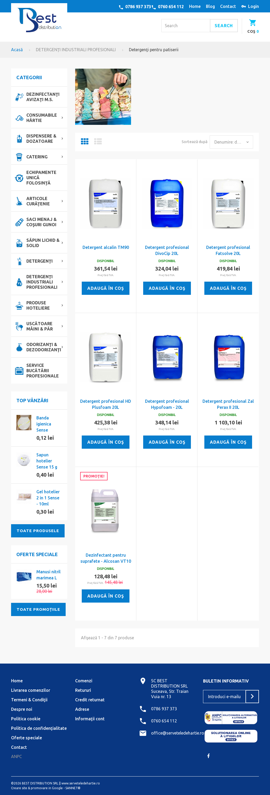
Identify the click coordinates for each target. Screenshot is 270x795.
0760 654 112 (171, 6)
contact (228, 6)
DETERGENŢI (39, 261)
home (195, 6)
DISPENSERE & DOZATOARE (41, 139)
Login (253, 6)
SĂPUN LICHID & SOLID (43, 243)
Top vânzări (32, 400)
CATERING (36, 156)
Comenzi (83, 680)
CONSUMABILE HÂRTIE (41, 118)
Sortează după (195, 141)
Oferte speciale (37, 554)
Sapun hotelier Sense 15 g (46, 460)
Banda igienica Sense (43, 423)
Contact (19, 747)
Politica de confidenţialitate (39, 728)
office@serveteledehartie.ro (177, 733)
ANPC (16, 756)
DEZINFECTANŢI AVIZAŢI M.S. (43, 97)
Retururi (83, 690)
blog (210, 6)
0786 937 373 (138, 6)
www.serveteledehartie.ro (80, 783)
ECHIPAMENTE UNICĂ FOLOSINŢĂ (41, 177)
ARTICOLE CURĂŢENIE (38, 201)
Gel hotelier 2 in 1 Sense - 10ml (48, 497)
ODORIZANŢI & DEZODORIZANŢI (43, 347)
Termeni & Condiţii (29, 699)
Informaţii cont (90, 718)
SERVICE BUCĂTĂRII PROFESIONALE (42, 370)
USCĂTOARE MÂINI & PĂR (39, 326)
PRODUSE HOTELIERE (38, 305)
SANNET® (72, 788)
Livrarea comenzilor (30, 690)
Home (17, 680)
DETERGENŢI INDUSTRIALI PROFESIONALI (76, 49)
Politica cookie (25, 718)
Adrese (82, 709)
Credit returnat (90, 699)
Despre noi (21, 709)
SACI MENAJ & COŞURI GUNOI (41, 222)
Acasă (17, 49)
